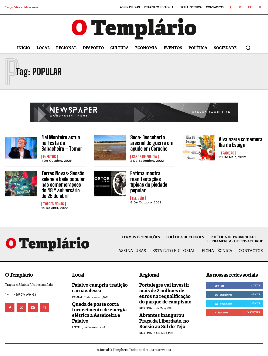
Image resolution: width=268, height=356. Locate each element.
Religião (138, 198)
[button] (248, 48)
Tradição (227, 153)
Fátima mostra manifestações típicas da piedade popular (148, 181)
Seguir (255, 294)
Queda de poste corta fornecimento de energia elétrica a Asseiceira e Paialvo (99, 312)
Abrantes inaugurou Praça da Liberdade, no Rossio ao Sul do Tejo (164, 321)
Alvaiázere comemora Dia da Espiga (240, 142)
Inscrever (253, 312)
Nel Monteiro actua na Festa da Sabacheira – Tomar (61, 143)
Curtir (255, 285)
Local (76, 327)
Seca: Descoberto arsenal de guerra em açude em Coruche (151, 143)
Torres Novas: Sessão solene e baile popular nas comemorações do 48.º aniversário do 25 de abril (63, 184)
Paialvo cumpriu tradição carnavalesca (100, 288)
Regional (146, 308)
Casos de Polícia (144, 157)
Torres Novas (53, 204)
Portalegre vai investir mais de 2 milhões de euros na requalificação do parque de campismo (165, 293)
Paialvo (77, 297)
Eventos (49, 157)
